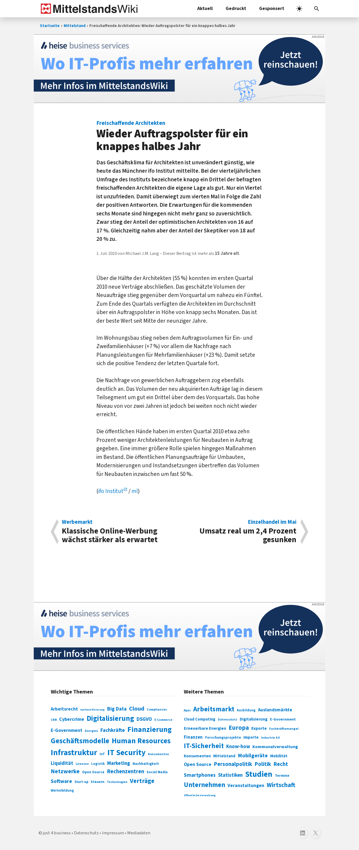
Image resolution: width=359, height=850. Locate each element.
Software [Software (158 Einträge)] (61, 781)
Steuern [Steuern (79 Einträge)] (97, 781)
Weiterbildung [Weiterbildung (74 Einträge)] (62, 790)
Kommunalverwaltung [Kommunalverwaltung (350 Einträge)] (275, 747)
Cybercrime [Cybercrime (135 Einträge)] (71, 719)
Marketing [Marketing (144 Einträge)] (118, 763)
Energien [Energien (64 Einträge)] (91, 731)
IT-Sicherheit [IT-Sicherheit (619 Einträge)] (204, 746)
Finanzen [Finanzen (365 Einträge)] (193, 737)
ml (134, 491)
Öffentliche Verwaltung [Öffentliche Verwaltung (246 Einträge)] (200, 795)
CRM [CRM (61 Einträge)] (54, 720)
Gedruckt (236, 8)
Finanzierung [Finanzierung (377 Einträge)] (149, 729)
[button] (316, 8)
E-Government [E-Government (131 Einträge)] (66, 730)
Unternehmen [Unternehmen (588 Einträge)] (204, 785)
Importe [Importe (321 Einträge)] (251, 737)
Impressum (113, 833)
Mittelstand (75, 26)
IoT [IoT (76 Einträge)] (102, 754)
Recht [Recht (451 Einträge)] (280, 764)
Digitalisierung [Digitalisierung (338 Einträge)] (110, 719)
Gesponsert (271, 8)
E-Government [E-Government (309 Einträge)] (283, 719)
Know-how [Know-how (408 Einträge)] (238, 746)
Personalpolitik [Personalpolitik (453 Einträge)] (233, 764)
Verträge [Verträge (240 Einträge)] (142, 780)
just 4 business (57, 833)
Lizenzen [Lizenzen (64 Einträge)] (82, 764)
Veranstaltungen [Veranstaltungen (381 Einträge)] (246, 785)
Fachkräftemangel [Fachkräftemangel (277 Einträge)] (284, 728)
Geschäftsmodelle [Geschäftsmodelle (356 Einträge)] (80, 741)
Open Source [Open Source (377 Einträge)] (197, 764)
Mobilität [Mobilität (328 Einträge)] (278, 756)
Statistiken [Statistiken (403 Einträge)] (230, 775)
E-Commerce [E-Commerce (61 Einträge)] (163, 720)
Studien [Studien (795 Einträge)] (258, 774)
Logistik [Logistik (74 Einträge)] (98, 763)
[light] (299, 8)
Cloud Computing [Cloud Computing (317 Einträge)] (199, 719)
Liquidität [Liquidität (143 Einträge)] (62, 763)
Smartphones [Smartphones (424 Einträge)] (200, 775)
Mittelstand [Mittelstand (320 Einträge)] (224, 756)
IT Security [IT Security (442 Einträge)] (126, 752)
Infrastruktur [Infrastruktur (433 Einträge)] (74, 752)
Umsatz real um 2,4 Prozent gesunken (240, 531)
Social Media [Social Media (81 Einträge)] (157, 772)
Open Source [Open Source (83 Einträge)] (93, 772)
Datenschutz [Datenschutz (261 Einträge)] (227, 719)
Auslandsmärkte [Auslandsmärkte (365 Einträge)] (275, 710)
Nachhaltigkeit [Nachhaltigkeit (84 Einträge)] (146, 763)
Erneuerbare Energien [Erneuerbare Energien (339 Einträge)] (205, 728)
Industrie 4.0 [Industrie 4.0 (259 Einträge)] (270, 737)
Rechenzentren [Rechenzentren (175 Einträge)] (125, 771)
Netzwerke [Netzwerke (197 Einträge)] (65, 771)
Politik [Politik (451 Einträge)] (263, 764)
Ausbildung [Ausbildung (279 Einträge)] (246, 710)
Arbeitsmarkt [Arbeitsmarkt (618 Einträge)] (213, 709)
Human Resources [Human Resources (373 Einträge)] (141, 741)
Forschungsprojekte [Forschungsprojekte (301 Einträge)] (223, 737)
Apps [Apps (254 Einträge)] (187, 710)
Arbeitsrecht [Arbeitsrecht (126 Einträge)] (64, 709)
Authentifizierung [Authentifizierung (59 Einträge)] (92, 710)
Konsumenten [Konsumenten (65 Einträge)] (158, 754)
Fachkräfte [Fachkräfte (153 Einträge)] (112, 730)
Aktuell (205, 8)
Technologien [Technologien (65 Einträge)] (117, 782)
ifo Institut (110, 491)
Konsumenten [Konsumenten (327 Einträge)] (197, 756)
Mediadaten (138, 833)
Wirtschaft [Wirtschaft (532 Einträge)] (281, 785)
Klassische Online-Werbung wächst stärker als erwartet (118, 531)
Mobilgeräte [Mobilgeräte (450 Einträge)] (253, 755)
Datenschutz (86, 833)
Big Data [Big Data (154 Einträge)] (117, 709)
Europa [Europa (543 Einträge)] (239, 727)
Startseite (50, 26)
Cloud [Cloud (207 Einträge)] (136, 708)
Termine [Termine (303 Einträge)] (282, 775)
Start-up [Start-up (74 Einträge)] (81, 781)
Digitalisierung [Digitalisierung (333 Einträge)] (253, 719)
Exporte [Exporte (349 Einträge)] (259, 728)
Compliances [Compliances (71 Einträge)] (157, 709)
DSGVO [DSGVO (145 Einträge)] (144, 719)
